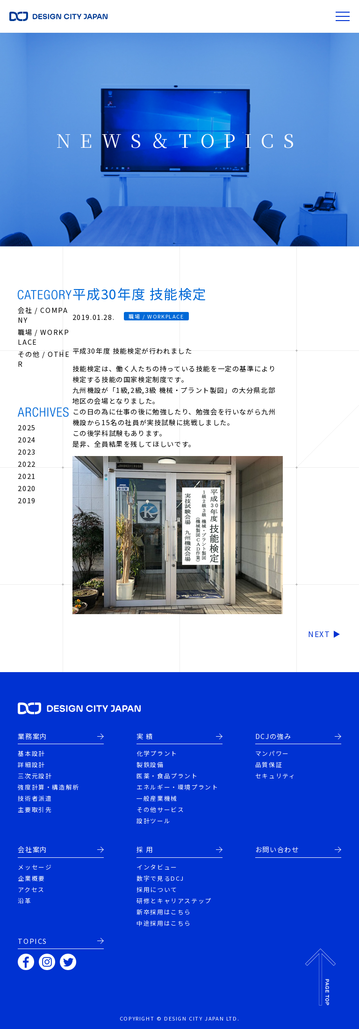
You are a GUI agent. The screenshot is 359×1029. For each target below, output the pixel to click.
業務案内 (32, 736)
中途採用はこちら (163, 923)
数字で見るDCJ (160, 878)
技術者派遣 (35, 798)
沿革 (24, 900)
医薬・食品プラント (167, 775)
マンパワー (272, 753)
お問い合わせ (277, 849)
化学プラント (157, 753)
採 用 (144, 849)
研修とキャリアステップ (174, 900)
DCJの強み (273, 736)
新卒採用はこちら (163, 911)
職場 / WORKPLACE (156, 316)
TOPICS (32, 941)
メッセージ (35, 866)
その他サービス (160, 809)
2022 (27, 464)
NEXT (319, 633)
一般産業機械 (157, 798)
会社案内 (32, 849)
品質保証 (268, 764)
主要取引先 (35, 809)
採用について (157, 889)
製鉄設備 (150, 764)
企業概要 (31, 878)
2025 (27, 427)
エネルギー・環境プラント (177, 787)
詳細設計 (31, 764)
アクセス (31, 889)
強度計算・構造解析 (48, 787)
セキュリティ (275, 775)
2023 (27, 452)
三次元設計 (35, 775)
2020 (27, 488)
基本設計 (31, 753)
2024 (27, 439)
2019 (27, 500)
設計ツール (153, 820)
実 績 (144, 736)
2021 (27, 476)
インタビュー (157, 866)
